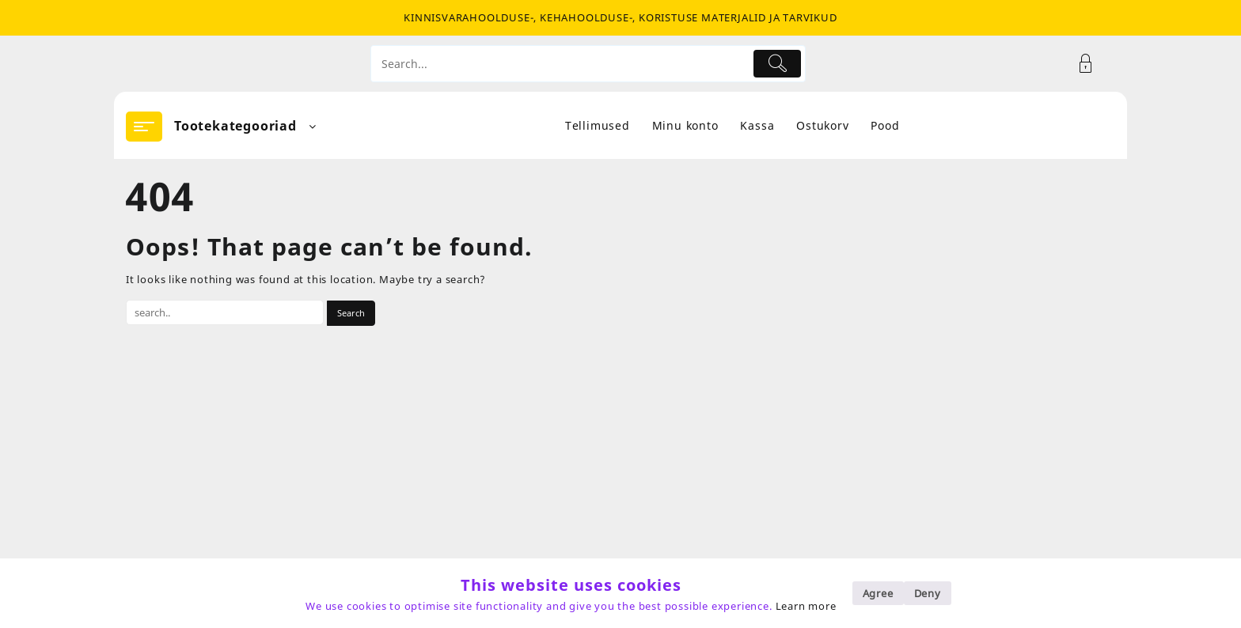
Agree (878, 593)
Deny (927, 593)
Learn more (806, 606)
